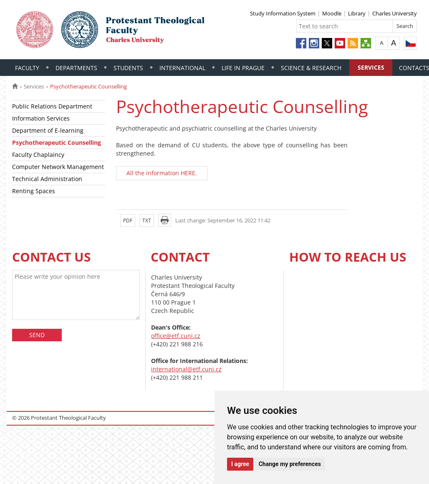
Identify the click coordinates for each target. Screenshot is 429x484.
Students (128, 68)
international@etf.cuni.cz (186, 369)
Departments (76, 68)
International (182, 68)
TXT (146, 220)
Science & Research (311, 68)
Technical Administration (47, 179)
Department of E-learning (47, 130)
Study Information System (282, 13)
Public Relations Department (52, 106)
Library (357, 13)
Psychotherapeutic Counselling (56, 142)
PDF (127, 220)
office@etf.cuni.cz (175, 336)
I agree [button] (240, 464)
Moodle (331, 13)
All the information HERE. (161, 173)
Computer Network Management (58, 167)
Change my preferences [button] (290, 464)
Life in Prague (243, 68)
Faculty (27, 68)
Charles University (394, 13)
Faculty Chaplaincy (38, 155)
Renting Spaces (33, 191)
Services (371, 67)
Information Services (41, 118)
